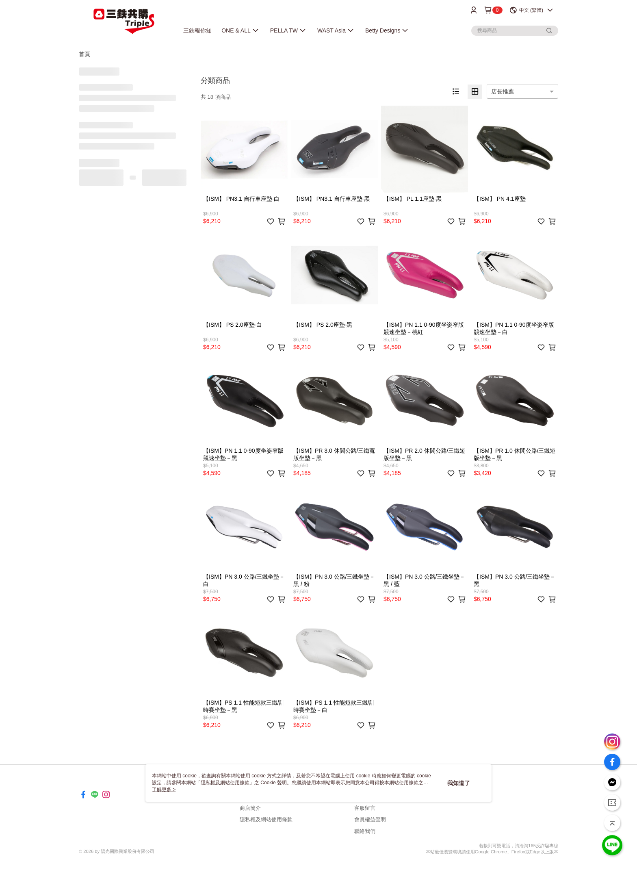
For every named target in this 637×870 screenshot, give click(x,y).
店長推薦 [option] (502, 91)
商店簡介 (250, 808)
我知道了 (458, 783)
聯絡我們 (364, 831)
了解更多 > (164, 789)
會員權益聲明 (370, 819)
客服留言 (364, 808)
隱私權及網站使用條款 (266, 819)
